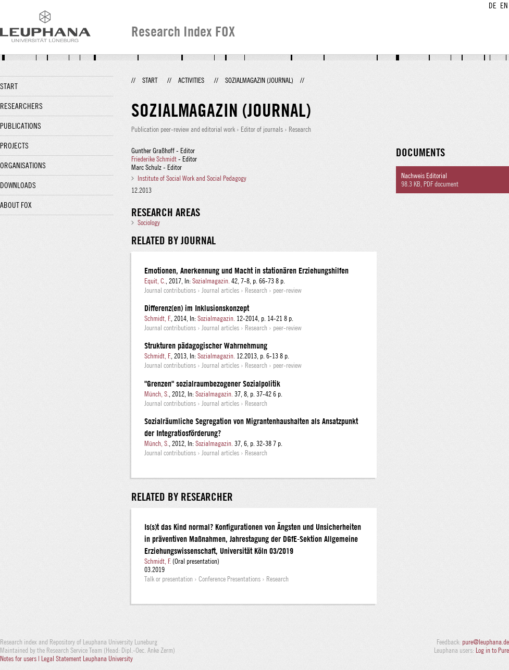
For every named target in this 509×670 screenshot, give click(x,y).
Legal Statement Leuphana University (87, 658)
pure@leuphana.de (485, 642)
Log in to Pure (492, 650)
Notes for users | (20, 658)
